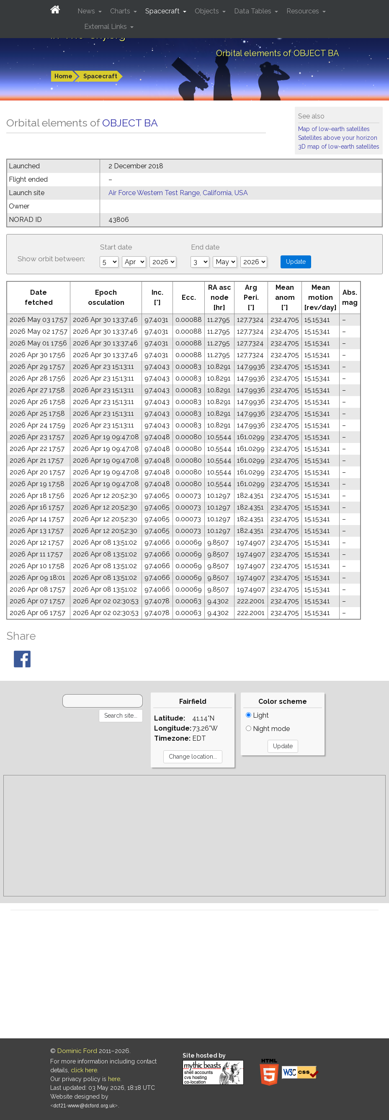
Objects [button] (208, 11)
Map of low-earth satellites (334, 129)
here (114, 1079)
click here (84, 1070)
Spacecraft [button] (163, 11)
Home (63, 76)
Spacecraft (100, 76)
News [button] (87, 11)
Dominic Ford (77, 1051)
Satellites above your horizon (337, 137)
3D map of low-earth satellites (338, 146)
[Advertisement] (194, 835)
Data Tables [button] (253, 11)
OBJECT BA (130, 122)
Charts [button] (121, 11)
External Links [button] (106, 27)
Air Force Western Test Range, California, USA (178, 193)
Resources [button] (303, 11)
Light (257, 715)
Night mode (268, 729)
